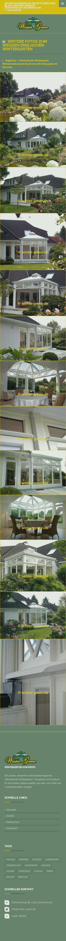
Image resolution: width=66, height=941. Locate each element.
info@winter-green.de (20, 6)
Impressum (12, 828)
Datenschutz (12, 822)
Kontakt (10, 816)
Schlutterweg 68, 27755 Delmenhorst (32, 902)
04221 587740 (13, 10)
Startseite (11, 810)
